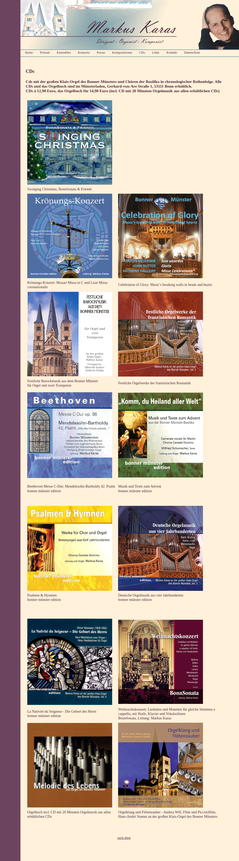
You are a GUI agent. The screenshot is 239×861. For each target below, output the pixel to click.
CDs (142, 52)
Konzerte (84, 52)
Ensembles (64, 52)
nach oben (124, 838)
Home (29, 52)
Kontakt (171, 52)
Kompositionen (122, 52)
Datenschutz (192, 52)
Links (156, 52)
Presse (101, 52)
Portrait (45, 52)
